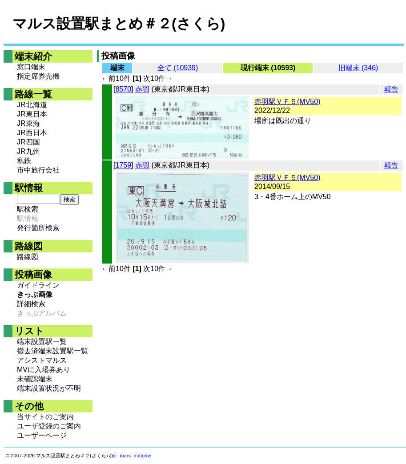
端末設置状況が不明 (49, 388)
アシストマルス (42, 360)
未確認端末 (34, 379)
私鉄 (24, 160)
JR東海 (28, 123)
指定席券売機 (38, 76)
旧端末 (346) (358, 68)
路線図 (27, 256)
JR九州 (28, 151)
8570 (123, 89)
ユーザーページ (42, 435)
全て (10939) (177, 68)
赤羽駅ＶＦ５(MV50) (287, 101)
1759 (123, 165)
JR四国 (28, 142)
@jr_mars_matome (130, 455)
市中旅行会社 (38, 170)
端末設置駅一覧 (42, 341)
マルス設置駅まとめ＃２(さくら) (118, 24)
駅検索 (27, 209)
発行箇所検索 (38, 228)
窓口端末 (31, 67)
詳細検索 (31, 304)
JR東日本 (32, 114)
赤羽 (142, 89)
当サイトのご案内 (45, 416)
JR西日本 (32, 132)
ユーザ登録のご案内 (49, 426)
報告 (391, 89)
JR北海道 (32, 104)
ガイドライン (38, 285)
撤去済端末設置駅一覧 (52, 351)
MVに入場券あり (43, 369)
